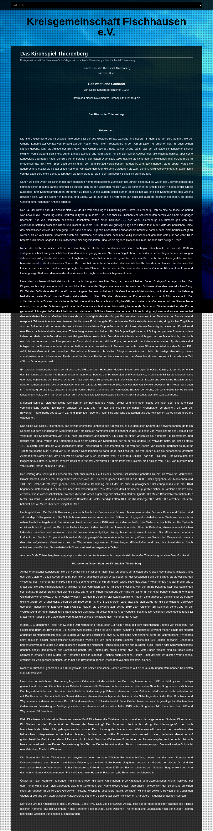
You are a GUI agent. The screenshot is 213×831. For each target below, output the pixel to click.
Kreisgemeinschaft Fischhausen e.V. (106, 27)
